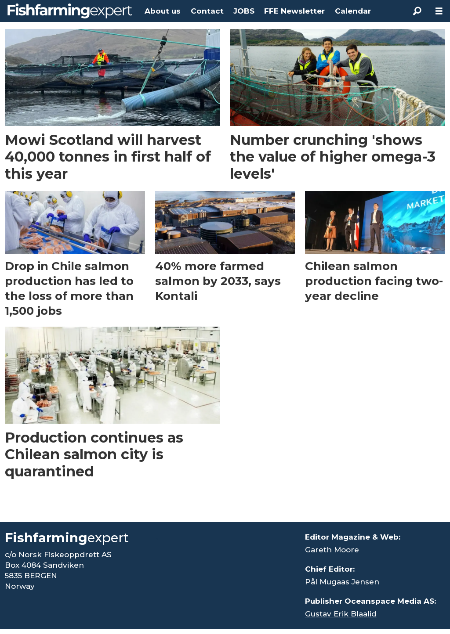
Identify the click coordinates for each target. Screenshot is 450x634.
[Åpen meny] (439, 11)
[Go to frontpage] (70, 11)
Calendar (353, 11)
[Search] (417, 11)
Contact (207, 11)
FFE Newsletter (294, 11)
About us (163, 11)
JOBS (243, 11)
